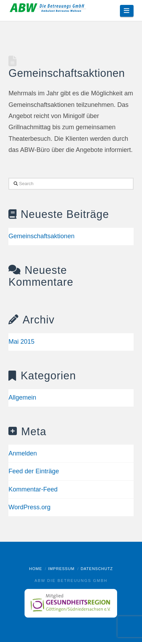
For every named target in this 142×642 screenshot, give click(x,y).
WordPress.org (29, 507)
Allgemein (22, 397)
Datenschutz (97, 569)
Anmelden (22, 453)
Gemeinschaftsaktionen (66, 73)
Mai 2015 (21, 341)
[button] (127, 11)
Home (35, 569)
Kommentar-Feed (33, 489)
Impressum (61, 569)
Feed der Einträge (33, 471)
